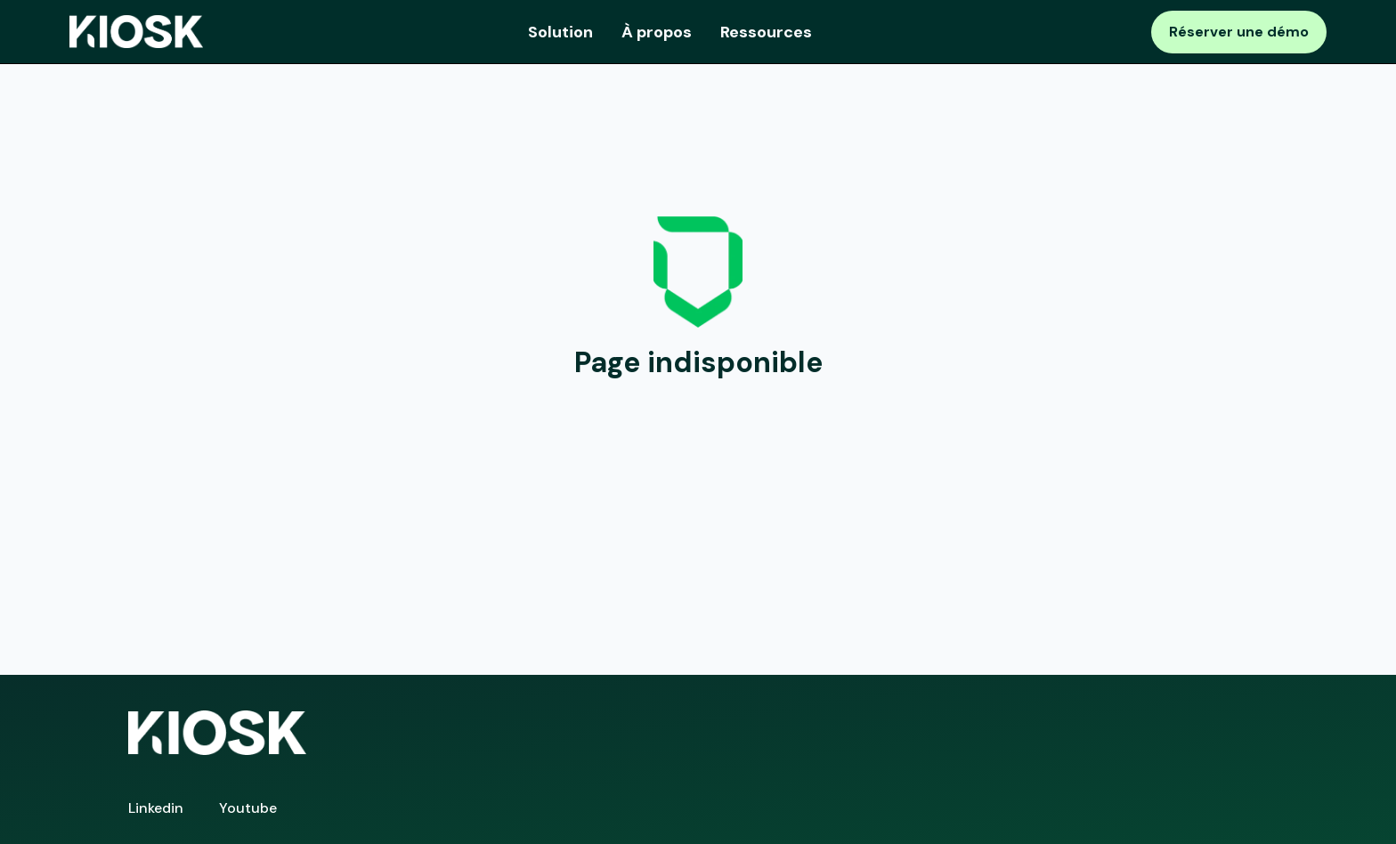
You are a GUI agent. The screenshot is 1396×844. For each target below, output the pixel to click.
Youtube (248, 808)
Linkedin (155, 808)
